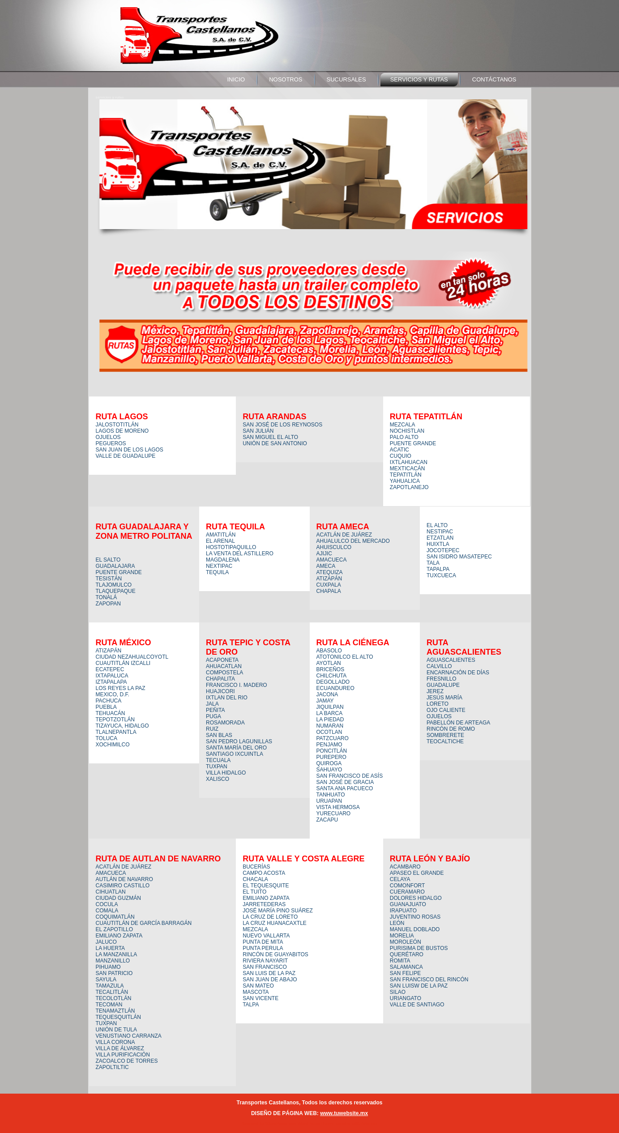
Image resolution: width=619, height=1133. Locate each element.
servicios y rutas (419, 79)
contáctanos (494, 79)
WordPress (276, 1123)
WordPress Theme (315, 1123)
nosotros (285, 79)
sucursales (346, 79)
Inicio (236, 79)
